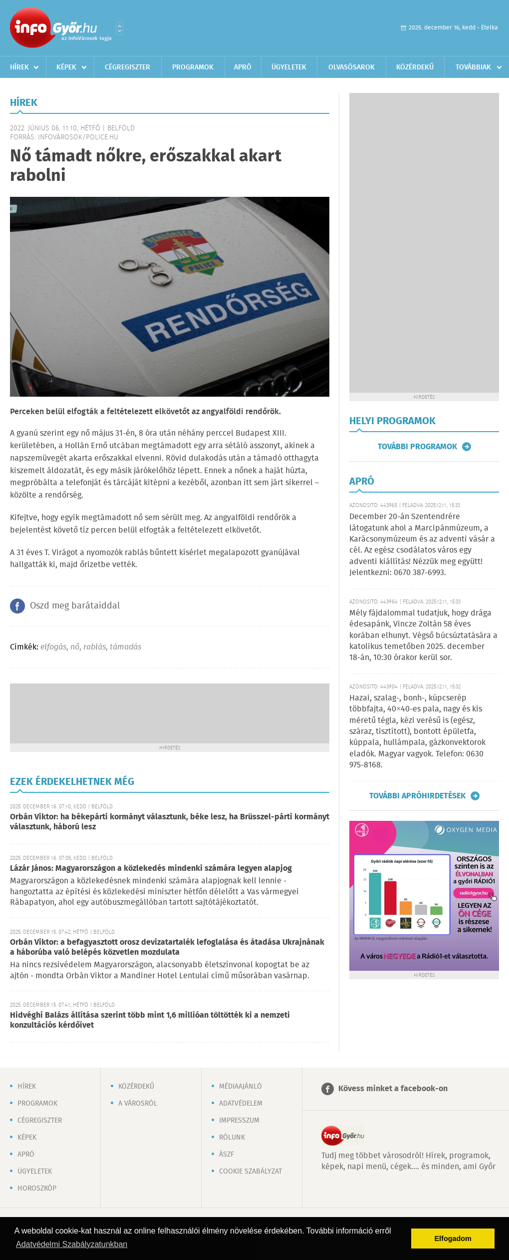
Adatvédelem (240, 1103)
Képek (66, 67)
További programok (417, 446)
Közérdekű (415, 67)
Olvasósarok (351, 67)
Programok (193, 67)
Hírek (19, 67)
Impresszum (239, 1120)
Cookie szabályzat (250, 1171)
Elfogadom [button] (453, 1239)
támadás (125, 647)
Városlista (119, 28)
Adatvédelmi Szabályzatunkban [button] (71, 1244)
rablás (94, 647)
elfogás (53, 647)
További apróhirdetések (417, 795)
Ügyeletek (288, 67)
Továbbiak (473, 67)
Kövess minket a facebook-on (393, 1089)
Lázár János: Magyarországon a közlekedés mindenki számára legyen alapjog (151, 868)
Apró (243, 67)
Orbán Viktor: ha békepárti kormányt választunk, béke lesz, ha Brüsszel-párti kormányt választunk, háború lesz (169, 822)
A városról (137, 1103)
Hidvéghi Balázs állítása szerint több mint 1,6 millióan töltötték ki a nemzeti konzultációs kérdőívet (150, 1020)
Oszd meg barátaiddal (75, 606)
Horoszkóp (36, 1188)
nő (74, 647)
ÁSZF (226, 1154)
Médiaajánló (240, 1086)
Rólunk (232, 1137)
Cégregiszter (127, 67)
